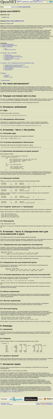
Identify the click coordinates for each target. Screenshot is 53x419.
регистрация (44, 0)
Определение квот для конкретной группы (13, 66)
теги (41, 1)
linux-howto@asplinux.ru (15, 405)
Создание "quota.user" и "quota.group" (12, 58)
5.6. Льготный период (8, 318)
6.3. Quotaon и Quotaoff (9, 368)
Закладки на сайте (5, 416)
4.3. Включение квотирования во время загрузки (19, 152)
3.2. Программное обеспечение (12, 119)
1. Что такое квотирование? (14, 83)
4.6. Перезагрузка (7, 229)
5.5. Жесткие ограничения (10, 310)
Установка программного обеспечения (12, 55)
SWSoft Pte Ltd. (19, 21)
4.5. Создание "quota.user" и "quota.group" (17, 213)
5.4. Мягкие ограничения (9, 301)
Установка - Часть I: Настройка (9, 52)
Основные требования (7, 46)
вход (40, 0)
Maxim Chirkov (49, 416)
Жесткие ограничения (9, 68)
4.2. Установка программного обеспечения (17, 143)
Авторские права (6, 80)
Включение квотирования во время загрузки (14, 56)
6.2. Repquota (5, 349)
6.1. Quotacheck (6, 340)
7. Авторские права (10, 377)
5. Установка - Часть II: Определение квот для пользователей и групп (24, 240)
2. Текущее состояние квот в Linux (18, 96)
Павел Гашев (10, 21)
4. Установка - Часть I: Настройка (17, 130)
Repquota (6, 76)
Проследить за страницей (6, 417)
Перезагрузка (7, 59)
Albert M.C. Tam (5, 14)
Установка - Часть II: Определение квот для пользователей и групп (18, 63)
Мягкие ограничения (9, 67)
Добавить (38, 417)
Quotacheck (7, 75)
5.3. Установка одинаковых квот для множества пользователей (25, 284)
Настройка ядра (8, 54)
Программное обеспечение (10, 49)
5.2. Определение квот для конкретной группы (18, 271)
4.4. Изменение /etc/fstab (9, 183)
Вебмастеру (50, 417)
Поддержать (44, 417)
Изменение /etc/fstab (9, 57)
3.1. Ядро (4, 110)
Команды (4, 73)
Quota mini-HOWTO (10, 11)
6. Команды (6, 336)
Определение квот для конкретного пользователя (15, 65)
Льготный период (8, 69)
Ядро (6, 48)
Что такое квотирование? (8, 44)
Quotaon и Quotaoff (8, 77)
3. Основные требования (13, 107)
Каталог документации (24, 6)
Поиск (39, 1)
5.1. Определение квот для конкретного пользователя (21, 252)
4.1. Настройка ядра (8, 134)
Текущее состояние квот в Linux (9, 45)
